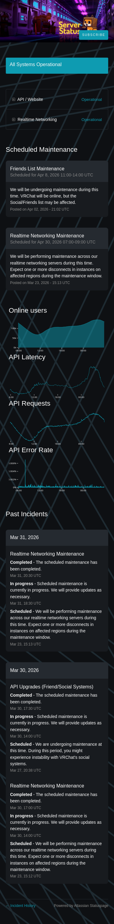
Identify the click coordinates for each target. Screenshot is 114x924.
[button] (93, 35)
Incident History (21, 906)
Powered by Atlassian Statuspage (81, 906)
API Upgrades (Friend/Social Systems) (51, 686)
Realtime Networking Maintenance (47, 553)
